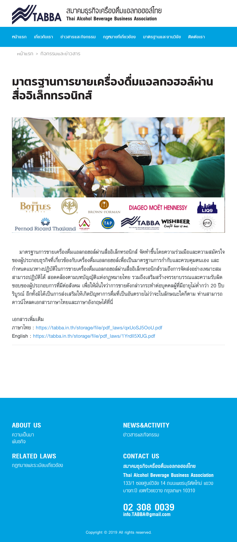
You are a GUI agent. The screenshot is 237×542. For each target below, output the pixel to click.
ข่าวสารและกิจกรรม (78, 36)
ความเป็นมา (23, 435)
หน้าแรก (19, 36)
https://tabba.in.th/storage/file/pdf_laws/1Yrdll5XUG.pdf (94, 335)
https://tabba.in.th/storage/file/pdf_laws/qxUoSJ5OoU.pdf (99, 327)
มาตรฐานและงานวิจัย (162, 36)
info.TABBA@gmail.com (147, 514)
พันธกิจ (19, 441)
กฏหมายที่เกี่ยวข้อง (119, 36)
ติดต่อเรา (196, 36)
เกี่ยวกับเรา (43, 36)
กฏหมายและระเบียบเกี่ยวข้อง (37, 465)
